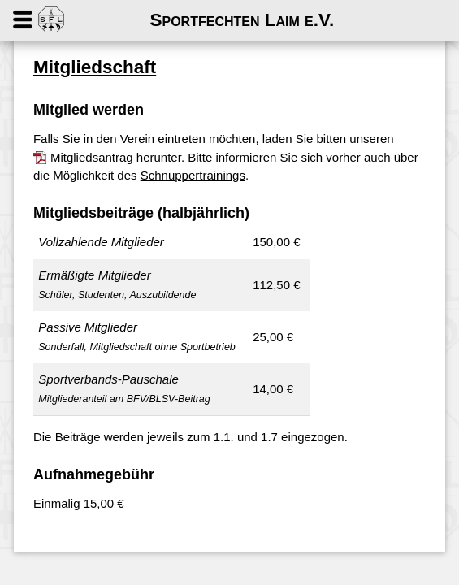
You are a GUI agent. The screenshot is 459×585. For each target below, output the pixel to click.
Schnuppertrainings (193, 175)
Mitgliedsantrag (91, 157)
